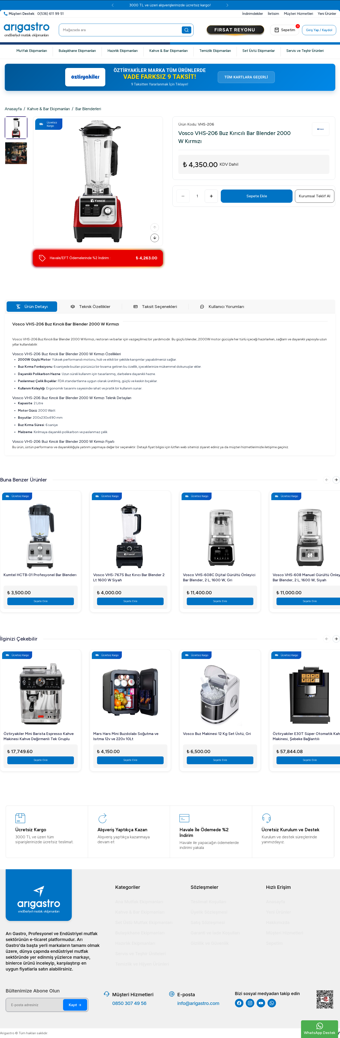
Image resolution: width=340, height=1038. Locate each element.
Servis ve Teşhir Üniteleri (140, 953)
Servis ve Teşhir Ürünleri (305, 51)
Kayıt (75, 1004)
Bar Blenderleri (88, 109)
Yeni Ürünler (278, 912)
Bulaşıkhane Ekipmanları (77, 51)
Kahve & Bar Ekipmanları (168, 51)
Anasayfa (13, 109)
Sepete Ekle (256, 196)
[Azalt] (183, 196)
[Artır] (211, 196)
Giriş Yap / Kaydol (319, 30)
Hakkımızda (278, 922)
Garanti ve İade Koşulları (215, 932)
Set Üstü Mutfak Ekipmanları (143, 922)
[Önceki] (154, 224)
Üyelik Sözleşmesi (209, 912)
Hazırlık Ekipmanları (122, 51)
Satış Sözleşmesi (208, 922)
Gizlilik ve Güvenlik (210, 943)
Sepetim (274, 943)
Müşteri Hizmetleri (284, 932)
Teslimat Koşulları (208, 901)
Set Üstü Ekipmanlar (258, 51)
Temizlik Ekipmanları (215, 51)
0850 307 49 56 (129, 1003)
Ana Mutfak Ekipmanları (139, 901)
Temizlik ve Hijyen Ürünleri (142, 964)
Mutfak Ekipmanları (31, 51)
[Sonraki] (154, 237)
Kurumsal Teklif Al (314, 196)
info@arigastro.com (198, 1003)
